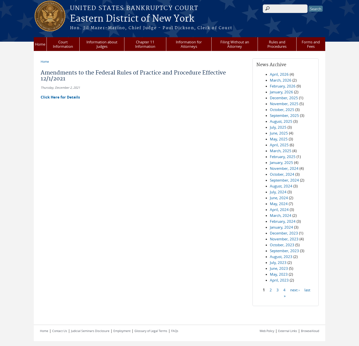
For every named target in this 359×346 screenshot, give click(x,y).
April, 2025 (279, 144)
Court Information (63, 44)
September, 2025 (284, 115)
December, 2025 (284, 97)
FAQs (174, 331)
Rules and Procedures (277, 44)
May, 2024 (279, 203)
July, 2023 (278, 262)
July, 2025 (278, 127)
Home (40, 44)
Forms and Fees (311, 44)
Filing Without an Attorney (234, 44)
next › (295, 289)
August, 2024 (281, 186)
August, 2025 (281, 121)
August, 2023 (281, 256)
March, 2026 (280, 80)
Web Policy (267, 331)
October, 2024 (282, 174)
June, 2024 (279, 197)
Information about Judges (101, 44)
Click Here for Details (60, 97)
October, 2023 (282, 244)
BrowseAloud (310, 331)
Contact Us (59, 331)
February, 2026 (283, 86)
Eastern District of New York (132, 19)
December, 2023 (284, 233)
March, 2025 (280, 150)
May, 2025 (279, 138)
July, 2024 (278, 191)
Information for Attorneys (189, 44)
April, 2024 (279, 209)
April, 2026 (279, 74)
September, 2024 (284, 180)
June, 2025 (279, 133)
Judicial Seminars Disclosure (90, 331)
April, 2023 (279, 280)
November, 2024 (284, 168)
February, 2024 (283, 221)
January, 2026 (281, 91)
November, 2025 (284, 103)
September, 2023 (284, 250)
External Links (287, 331)
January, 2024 (281, 227)
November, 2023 (284, 238)
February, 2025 (283, 156)
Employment (122, 331)
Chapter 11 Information (145, 44)
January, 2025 (281, 162)
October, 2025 (282, 109)
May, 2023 (279, 274)
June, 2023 (279, 268)
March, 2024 (280, 215)
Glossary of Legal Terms (150, 331)
